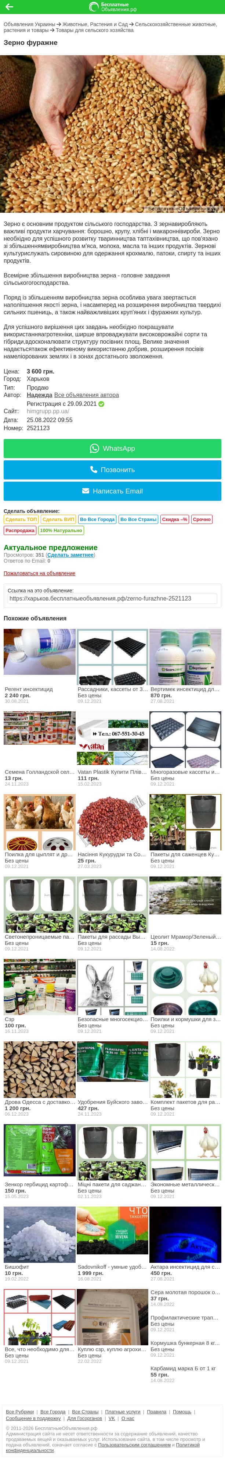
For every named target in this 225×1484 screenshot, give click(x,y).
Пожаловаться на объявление (39, 573)
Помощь (182, 1411)
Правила (156, 1411)
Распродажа (20, 530)
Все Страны (85, 1411)
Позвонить (112, 470)
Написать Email (112, 491)
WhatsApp (112, 448)
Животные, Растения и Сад (95, 24)
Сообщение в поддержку (33, 1418)
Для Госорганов (84, 1418)
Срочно (202, 519)
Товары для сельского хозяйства (95, 30)
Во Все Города (97, 519)
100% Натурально (61, 530)
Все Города (52, 1411)
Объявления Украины (29, 24)
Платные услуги (122, 1411)
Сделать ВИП (58, 519)
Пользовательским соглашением (134, 1445)
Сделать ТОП (21, 519)
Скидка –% (174, 519)
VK (112, 1418)
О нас (127, 1418)
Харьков (38, 379)
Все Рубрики (20, 1411)
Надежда (39, 395)
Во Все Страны (138, 519)
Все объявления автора (86, 395)
